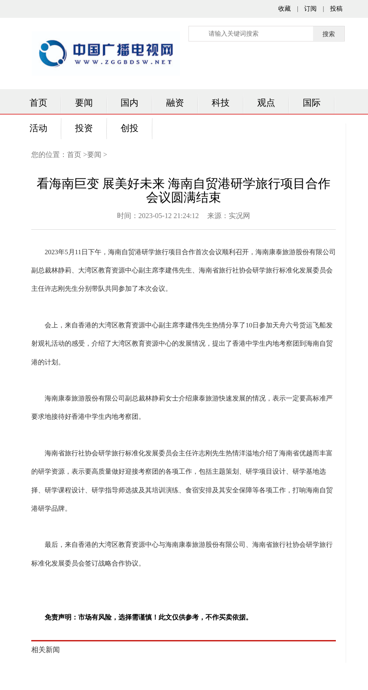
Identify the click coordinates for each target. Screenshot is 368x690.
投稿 (336, 8)
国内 (129, 102)
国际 (312, 102)
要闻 (84, 102)
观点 (266, 102)
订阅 (310, 8)
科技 (221, 102)
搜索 (328, 34)
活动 (38, 128)
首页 (38, 102)
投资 (84, 128)
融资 (175, 102)
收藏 (284, 8)
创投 (129, 128)
